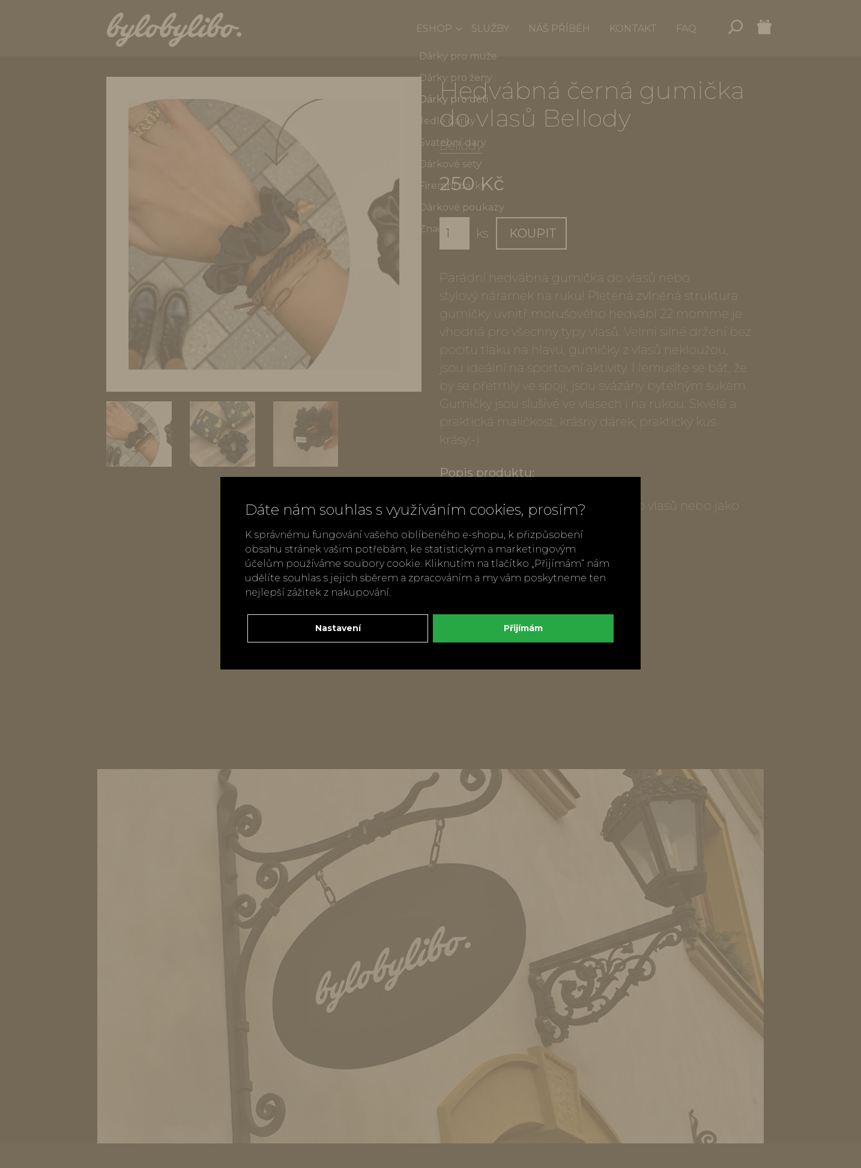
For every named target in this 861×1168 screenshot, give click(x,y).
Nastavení (338, 628)
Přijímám (523, 628)
